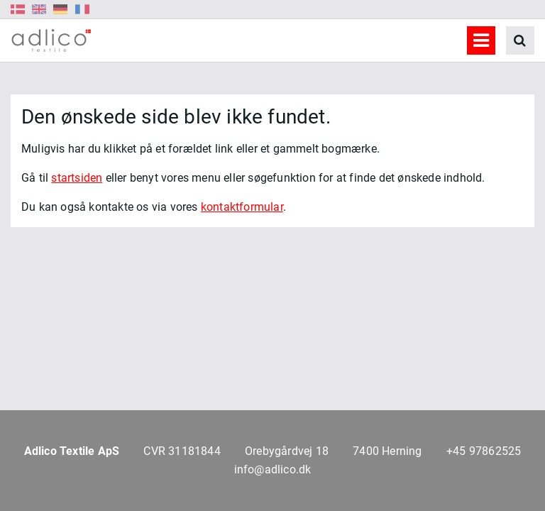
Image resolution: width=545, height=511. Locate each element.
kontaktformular (242, 207)
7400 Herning (387, 451)
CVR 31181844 (181, 451)
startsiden (76, 178)
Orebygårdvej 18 (287, 451)
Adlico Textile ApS (72, 451)
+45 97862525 (483, 451)
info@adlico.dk (273, 469)
